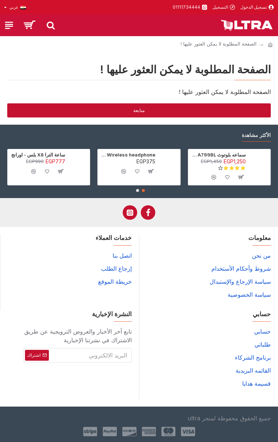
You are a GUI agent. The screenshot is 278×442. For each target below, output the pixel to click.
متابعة (139, 110)
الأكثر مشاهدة (256, 135)
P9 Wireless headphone (127, 155)
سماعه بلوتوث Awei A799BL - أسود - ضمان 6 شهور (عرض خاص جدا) (218, 155)
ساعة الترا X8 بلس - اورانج (38, 155)
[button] (143, 190)
